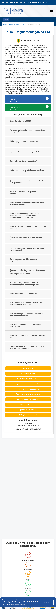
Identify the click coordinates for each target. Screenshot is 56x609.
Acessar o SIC (28, 368)
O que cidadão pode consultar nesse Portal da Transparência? (27, 204)
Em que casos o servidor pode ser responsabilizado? (23, 260)
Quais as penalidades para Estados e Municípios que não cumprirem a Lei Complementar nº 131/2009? (24, 215)
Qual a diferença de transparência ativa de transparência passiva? (27, 315)
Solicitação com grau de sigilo (28, 389)
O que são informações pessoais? (23, 294)
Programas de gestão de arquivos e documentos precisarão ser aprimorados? (26, 284)
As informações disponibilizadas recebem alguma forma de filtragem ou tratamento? (27, 171)
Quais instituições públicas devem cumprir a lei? (27, 336)
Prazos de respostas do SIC (28, 404)
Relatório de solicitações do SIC (28, 384)
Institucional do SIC (28, 373)
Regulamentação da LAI (28, 415)
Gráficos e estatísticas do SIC (28, 399)
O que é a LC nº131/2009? (20, 121)
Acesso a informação (28, 410)
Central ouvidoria (14, 24)
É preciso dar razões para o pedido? (24, 152)
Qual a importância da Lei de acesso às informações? (25, 325)
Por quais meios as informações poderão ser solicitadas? (28, 131)
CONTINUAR (47, 602)
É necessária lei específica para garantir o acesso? (26, 238)
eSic (23, 24)
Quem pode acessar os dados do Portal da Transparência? (27, 182)
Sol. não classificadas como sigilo (28, 394)
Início (5, 24)
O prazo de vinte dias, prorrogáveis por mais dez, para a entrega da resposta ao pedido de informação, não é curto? (28, 272)
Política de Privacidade (15, 603)
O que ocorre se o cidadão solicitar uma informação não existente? (26, 304)
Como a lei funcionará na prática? (23, 161)
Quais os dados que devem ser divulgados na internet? (28, 227)
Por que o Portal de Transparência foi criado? (25, 193)
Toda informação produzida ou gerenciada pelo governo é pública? (27, 347)
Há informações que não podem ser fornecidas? (24, 142)
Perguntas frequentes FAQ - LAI (28, 379)
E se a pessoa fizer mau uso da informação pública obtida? (27, 249)
